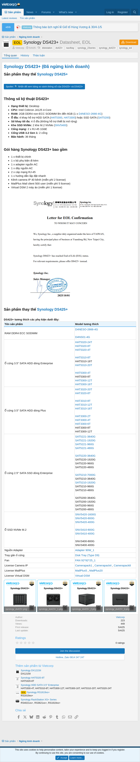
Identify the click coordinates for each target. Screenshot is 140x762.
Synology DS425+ (52, 74)
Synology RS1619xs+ (35, 692)
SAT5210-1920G (85, 482)
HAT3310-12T (83, 404)
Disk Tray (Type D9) (87, 555)
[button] (36, 12)
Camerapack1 (83, 565)
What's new (66, 12)
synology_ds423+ (107, 48)
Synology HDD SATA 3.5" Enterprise (40, 685)
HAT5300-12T (83, 380)
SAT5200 (103, 117)
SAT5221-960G (84, 444)
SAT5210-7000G (85, 474)
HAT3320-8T (83, 393)
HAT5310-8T (83, 357)
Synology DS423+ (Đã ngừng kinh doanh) (47, 66)
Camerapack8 (122, 565)
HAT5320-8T (83, 345)
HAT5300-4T (83, 372)
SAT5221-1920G (85, 440)
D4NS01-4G (82, 337)
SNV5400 (60, 125)
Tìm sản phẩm (27, 18)
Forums (46, 12)
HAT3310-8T (83, 400)
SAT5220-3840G (85, 455)
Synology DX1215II (31, 670)
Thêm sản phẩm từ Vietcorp (34, 666)
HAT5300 (56, 117)
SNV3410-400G (84, 533)
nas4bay (70, 48)
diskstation (47, 48)
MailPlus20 (96, 570)
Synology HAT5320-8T (33, 677)
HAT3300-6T (83, 423)
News (29, 12)
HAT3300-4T (83, 419)
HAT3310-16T (83, 408)
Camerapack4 (102, 565)
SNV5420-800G (84, 518)
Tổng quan (10, 55)
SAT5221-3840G (85, 436)
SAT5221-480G (84, 448)
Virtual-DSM (82, 575)
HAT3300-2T (83, 416)
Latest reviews (9, 18)
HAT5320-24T (83, 342)
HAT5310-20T (83, 365)
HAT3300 (69, 117)
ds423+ (59, 48)
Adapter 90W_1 (84, 550)
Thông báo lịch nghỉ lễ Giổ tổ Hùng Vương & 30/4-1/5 (62, 27)
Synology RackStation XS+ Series (39, 699)
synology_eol (125, 48)
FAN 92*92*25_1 (85, 560)
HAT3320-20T (83, 389)
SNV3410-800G (84, 529)
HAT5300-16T (83, 384)
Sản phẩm (13, 12)
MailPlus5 (81, 570)
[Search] (134, 12)
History (25, 55)
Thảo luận (39, 55)
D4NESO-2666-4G (90, 113)
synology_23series (86, 48)
